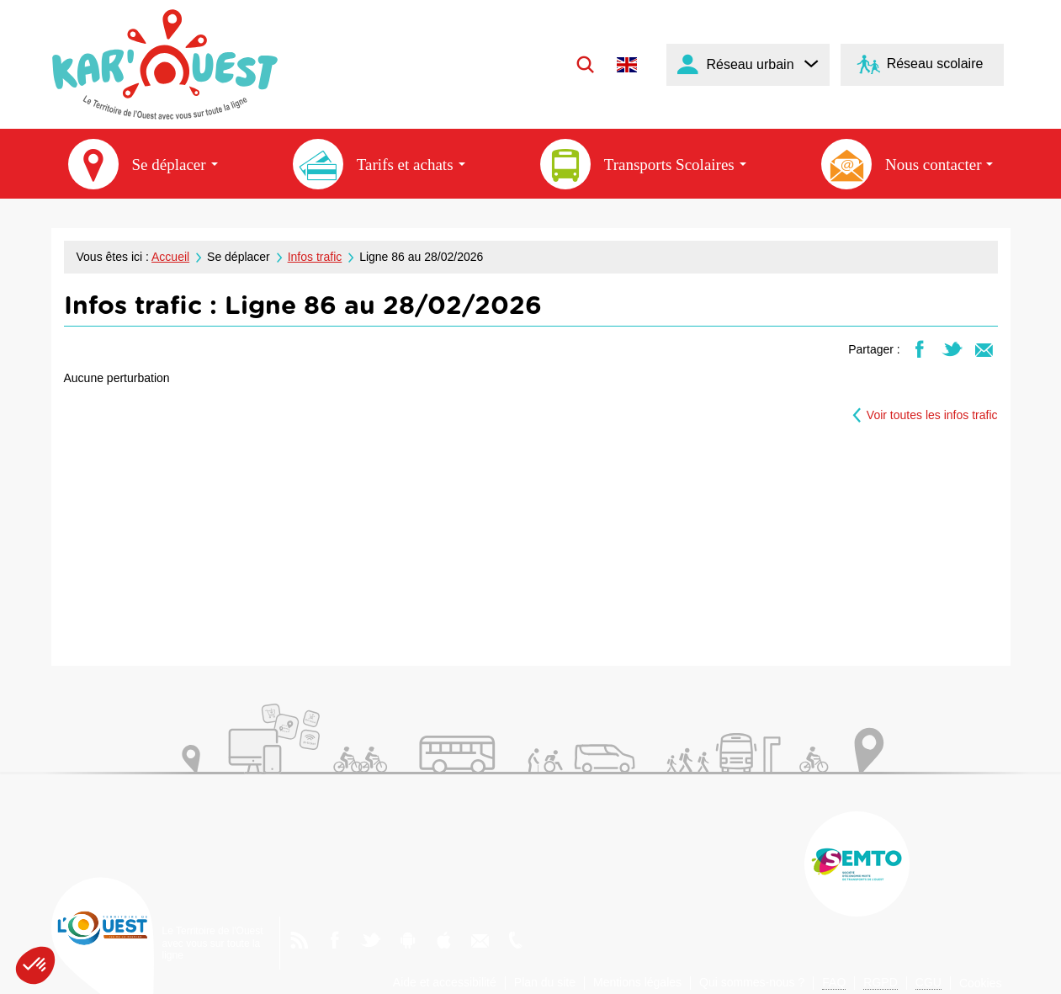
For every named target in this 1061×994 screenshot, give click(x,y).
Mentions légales (637, 982)
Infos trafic (315, 256)
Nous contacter (907, 164)
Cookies (980, 983)
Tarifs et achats (379, 164)
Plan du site (545, 982)
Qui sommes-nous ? (751, 982)
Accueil (170, 256)
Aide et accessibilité (444, 982)
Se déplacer (143, 164)
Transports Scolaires (643, 164)
